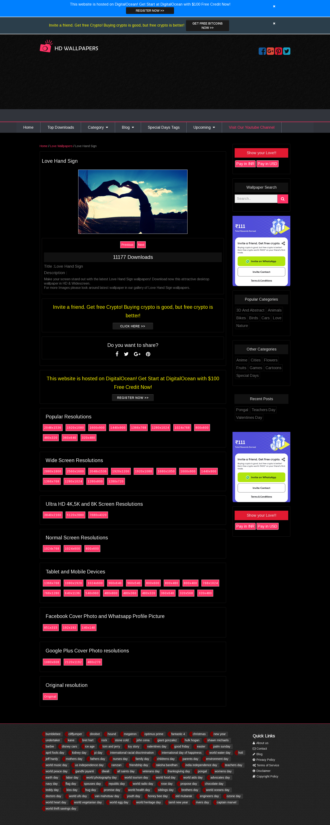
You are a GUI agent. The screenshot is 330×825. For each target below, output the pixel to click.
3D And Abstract (251, 310)
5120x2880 (76, 515)
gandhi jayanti (84, 771)
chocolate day (214, 783)
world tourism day (136, 777)
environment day (217, 759)
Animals (275, 310)
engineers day (209, 796)
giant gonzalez (167, 740)
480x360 (130, 593)
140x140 (89, 627)
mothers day (74, 759)
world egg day (119, 802)
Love (278, 318)
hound (112, 734)
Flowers (271, 360)
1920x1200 (121, 471)
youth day (133, 796)
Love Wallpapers (62, 146)
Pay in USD (268, 164)
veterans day (151, 771)
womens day (223, 771)
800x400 (191, 583)
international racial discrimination (132, 752)
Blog (128, 127)
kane (71, 740)
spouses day (92, 783)
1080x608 (52, 662)
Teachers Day (264, 410)
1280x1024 (161, 427)
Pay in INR (246, 164)
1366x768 (139, 427)
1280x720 (116, 481)
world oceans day (218, 790)
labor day (72, 777)
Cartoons (274, 368)
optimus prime (153, 734)
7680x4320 (98, 515)
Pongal (243, 410)
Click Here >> (133, 326)
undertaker (53, 740)
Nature (243, 326)
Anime (242, 360)
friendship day (138, 765)
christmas (199, 734)
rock (104, 740)
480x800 (111, 593)
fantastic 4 (178, 734)
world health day (139, 790)
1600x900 (97, 427)
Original (51, 696)
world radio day (143, 783)
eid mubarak (184, 796)
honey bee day (158, 796)
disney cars (69, 746)
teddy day (52, 790)
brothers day (190, 790)
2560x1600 (76, 471)
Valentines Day (250, 417)
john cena (143, 740)
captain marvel (226, 802)
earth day (52, 777)
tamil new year (178, 802)
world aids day (193, 777)
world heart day (56, 802)
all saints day (126, 771)
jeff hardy (52, 759)
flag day (71, 783)
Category (98, 127)
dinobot (95, 734)
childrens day (166, 759)
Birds (254, 318)
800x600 (202, 427)
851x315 (51, 627)
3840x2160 (53, 515)
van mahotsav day (107, 796)
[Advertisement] (165, 89)
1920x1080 (76, 427)
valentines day (156, 746)
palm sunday (221, 746)
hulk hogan (192, 740)
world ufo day (78, 796)
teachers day (233, 765)
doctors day (53, 796)
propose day (188, 783)
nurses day (120, 759)
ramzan (116, 765)
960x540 (134, 583)
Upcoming (204, 127)
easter (201, 746)
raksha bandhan (166, 765)
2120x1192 (74, 662)
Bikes (241, 318)
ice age (90, 746)
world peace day (57, 771)
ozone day (234, 796)
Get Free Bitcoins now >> (207, 25)
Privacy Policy (264, 759)
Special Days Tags (164, 127)
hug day (90, 790)
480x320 (51, 437)
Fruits (242, 368)
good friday (181, 746)
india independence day (201, 765)
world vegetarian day (88, 802)
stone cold (122, 740)
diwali (105, 771)
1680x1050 (167, 471)
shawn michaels (218, 740)
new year (220, 734)
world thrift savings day (61, 808)
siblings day (166, 790)
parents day (190, 759)
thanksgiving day (179, 771)
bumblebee (53, 734)
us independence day (89, 765)
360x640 (70, 437)
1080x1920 (74, 583)
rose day (167, 783)
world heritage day (148, 802)
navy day (52, 783)
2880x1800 (53, 471)
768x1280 (52, 593)
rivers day (202, 802)
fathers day (97, 759)
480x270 (94, 662)
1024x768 (182, 427)
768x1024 (211, 583)
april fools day (55, 752)
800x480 (172, 583)
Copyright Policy (265, 776)
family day (142, 759)
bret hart (87, 740)
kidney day (79, 752)
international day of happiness (181, 752)
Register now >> (150, 10)
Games (256, 368)
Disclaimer (262, 771)
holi (240, 752)
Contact (260, 748)
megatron (130, 734)
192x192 (70, 627)
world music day (56, 765)
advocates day (220, 777)
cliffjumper (75, 734)
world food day (166, 777)
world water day (219, 752)
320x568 (187, 593)
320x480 (89, 437)
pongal (202, 771)
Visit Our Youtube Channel (251, 127)
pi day (98, 752)
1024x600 (73, 548)
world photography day (101, 777)
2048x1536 (53, 427)
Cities (256, 360)
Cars (266, 318)
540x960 (92, 593)
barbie (50, 746)
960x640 (115, 583)
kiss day (72, 790)
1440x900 (118, 427)
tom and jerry (111, 746)
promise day (112, 790)
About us (260, 743)
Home (28, 127)
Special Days (248, 375)
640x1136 (73, 593)
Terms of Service (266, 765)
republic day (117, 783)
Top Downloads (60, 127)
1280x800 (96, 481)
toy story (133, 746)
